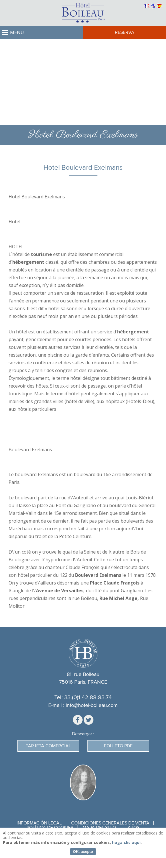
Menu (17, 32)
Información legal (39, 823)
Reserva (124, 32)
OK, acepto (83, 851)
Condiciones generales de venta (110, 823)
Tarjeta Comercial (48, 746)
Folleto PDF (118, 746)
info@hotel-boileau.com (92, 705)
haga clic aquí (126, 842)
